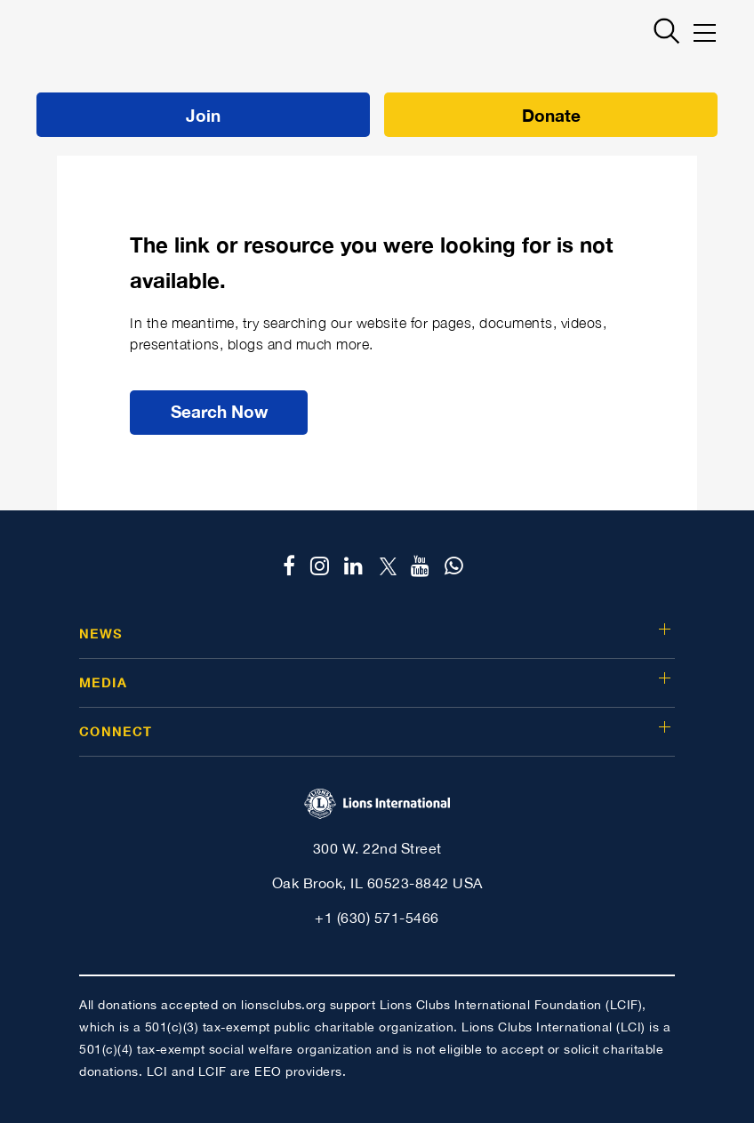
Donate (551, 115)
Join (203, 115)
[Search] (660, 31)
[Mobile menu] (705, 33)
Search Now (219, 411)
